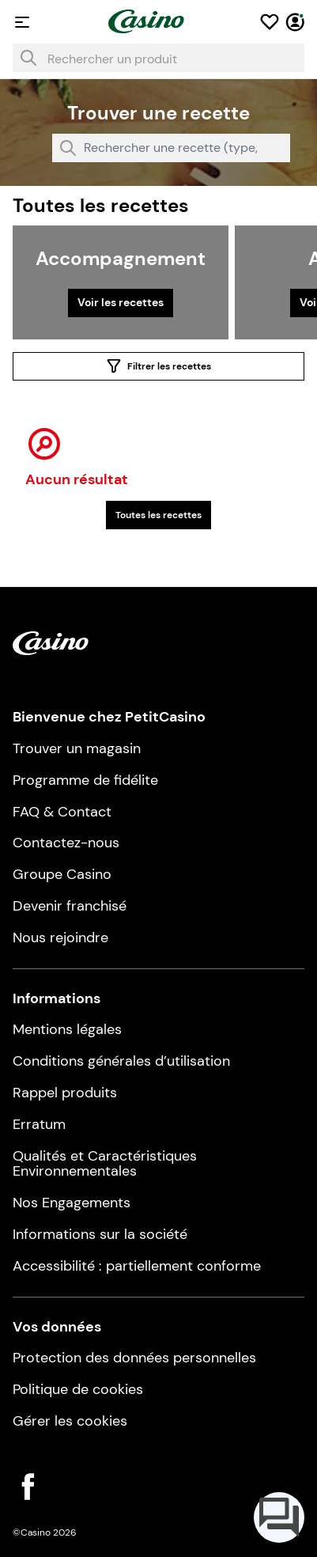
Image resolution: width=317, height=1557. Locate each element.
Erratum (39, 1124)
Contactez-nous (66, 842)
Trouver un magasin (77, 748)
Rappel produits (65, 1092)
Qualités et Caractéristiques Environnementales (105, 1163)
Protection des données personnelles (134, 1357)
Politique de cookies (78, 1389)
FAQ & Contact (62, 811)
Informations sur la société (100, 1234)
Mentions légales (67, 1029)
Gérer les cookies (70, 1420)
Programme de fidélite (85, 780)
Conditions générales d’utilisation (121, 1060)
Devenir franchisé (69, 905)
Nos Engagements (71, 1202)
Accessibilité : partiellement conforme (137, 1265)
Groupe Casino (62, 874)
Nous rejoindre (60, 937)
